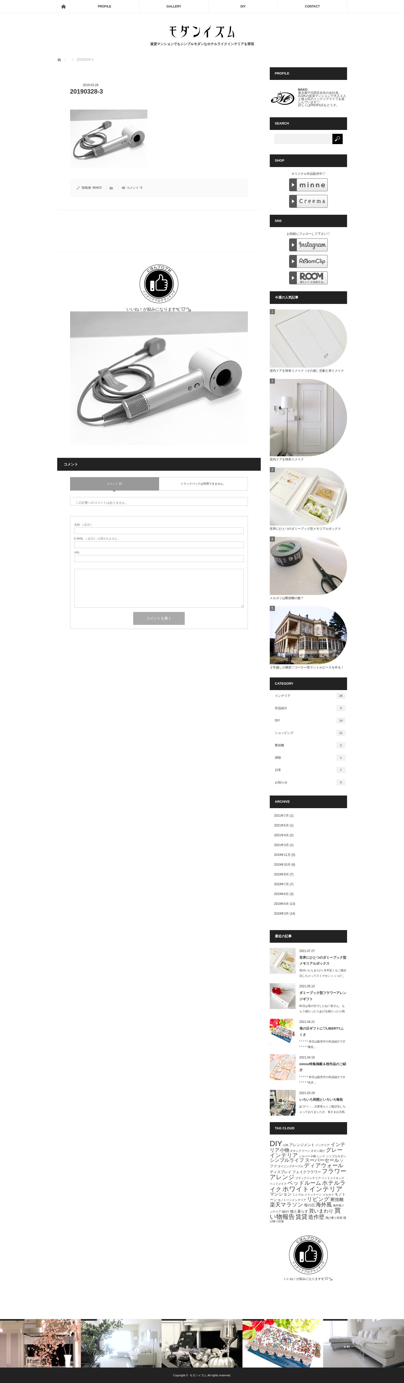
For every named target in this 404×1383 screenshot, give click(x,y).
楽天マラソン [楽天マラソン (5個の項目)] (286, 1204)
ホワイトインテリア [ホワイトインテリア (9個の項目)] (312, 1188)
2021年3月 (281, 845)
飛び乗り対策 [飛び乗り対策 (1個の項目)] (333, 1217)
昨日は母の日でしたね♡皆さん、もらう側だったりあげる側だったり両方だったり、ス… (322, 1011)
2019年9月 (281, 874)
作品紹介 (310, 708)
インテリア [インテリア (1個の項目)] (322, 1145)
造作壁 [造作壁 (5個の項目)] (316, 1217)
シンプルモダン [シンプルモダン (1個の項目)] (336, 1156)
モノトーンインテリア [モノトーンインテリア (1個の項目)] (292, 1200)
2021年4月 (281, 835)
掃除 (310, 758)
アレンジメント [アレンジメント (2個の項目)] (302, 1145)
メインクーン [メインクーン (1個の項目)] (313, 1194)
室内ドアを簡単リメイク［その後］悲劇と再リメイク (307, 370)
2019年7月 (281, 884)
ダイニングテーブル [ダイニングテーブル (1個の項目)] (290, 1166)
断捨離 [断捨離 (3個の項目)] (337, 1199)
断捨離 (310, 745)
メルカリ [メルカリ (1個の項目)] (328, 1194)
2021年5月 (281, 825)
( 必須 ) (82, 524)
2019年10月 (282, 864)
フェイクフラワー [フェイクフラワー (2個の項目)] (306, 1172)
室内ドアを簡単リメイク (287, 459)
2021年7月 (281, 815)
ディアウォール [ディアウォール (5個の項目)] (323, 1165)
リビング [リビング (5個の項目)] (318, 1199)
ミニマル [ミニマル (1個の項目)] (298, 1194)
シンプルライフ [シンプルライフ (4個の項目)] (287, 1160)
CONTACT (312, 6)
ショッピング (310, 733)
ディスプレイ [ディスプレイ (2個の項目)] (280, 1172)
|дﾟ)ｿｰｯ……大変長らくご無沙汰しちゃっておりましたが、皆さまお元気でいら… (322, 1112)
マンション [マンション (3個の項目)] (281, 1194)
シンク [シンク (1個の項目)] (321, 1156)
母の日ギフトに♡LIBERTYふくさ (321, 1031)
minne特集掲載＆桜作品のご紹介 (322, 1067)
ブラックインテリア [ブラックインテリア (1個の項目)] (308, 1178)
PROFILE (104, 6)
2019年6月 (281, 894)
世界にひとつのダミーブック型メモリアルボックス (305, 529)
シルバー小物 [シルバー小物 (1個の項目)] (307, 1156)
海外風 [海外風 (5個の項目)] (324, 1204)
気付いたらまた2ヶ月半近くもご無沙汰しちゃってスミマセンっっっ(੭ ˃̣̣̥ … (322, 976)
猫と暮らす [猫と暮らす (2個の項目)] (299, 1211)
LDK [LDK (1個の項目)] (286, 1145)
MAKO (97, 187)
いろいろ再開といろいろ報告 (321, 1100)
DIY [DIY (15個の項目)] (276, 1143)
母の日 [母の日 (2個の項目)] (309, 1205)
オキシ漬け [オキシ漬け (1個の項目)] (318, 1150)
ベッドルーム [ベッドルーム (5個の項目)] (304, 1183)
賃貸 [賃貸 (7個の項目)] (301, 1216)
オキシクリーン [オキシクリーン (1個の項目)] (300, 1150)
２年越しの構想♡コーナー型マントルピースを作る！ (307, 667)
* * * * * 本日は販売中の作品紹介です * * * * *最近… (322, 1044)
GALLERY (173, 6)
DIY (243, 6)
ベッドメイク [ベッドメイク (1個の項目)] (278, 1183)
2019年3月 (281, 913)
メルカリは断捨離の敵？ (287, 598)
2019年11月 (282, 855)
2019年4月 (281, 904)
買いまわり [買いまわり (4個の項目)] (321, 1211)
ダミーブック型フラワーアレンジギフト (322, 996)
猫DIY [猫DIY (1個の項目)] (285, 1211)
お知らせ (310, 782)
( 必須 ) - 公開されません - (97, 538)
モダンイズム (198, 1375)
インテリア (310, 696)
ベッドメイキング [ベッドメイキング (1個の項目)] (333, 1178)
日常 (310, 770)
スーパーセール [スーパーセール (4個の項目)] (322, 1160)
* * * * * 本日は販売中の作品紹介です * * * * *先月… (322, 1079)
